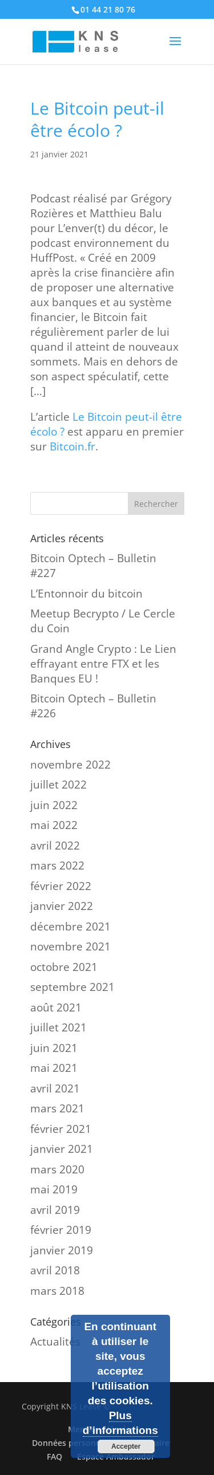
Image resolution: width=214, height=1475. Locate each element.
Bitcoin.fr (72, 446)
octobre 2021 (64, 967)
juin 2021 (54, 1048)
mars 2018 (57, 1290)
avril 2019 (55, 1209)
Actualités (55, 1341)
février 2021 (60, 1129)
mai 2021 (54, 1067)
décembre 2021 (70, 926)
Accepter (125, 1446)
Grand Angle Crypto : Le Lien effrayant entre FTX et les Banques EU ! (103, 663)
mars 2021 (57, 1108)
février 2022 (60, 886)
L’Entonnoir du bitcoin (86, 593)
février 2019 (60, 1229)
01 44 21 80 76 (107, 9)
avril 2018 (55, 1270)
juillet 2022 (58, 784)
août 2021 (56, 1007)
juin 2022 (54, 805)
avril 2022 (55, 845)
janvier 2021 (61, 1148)
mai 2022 (54, 825)
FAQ (54, 1456)
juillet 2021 (58, 1027)
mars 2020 (57, 1169)
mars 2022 (57, 865)
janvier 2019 (61, 1250)
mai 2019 (54, 1189)
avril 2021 (55, 1088)
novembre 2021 (70, 946)
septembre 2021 (72, 987)
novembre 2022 (70, 764)
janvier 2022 (61, 906)
